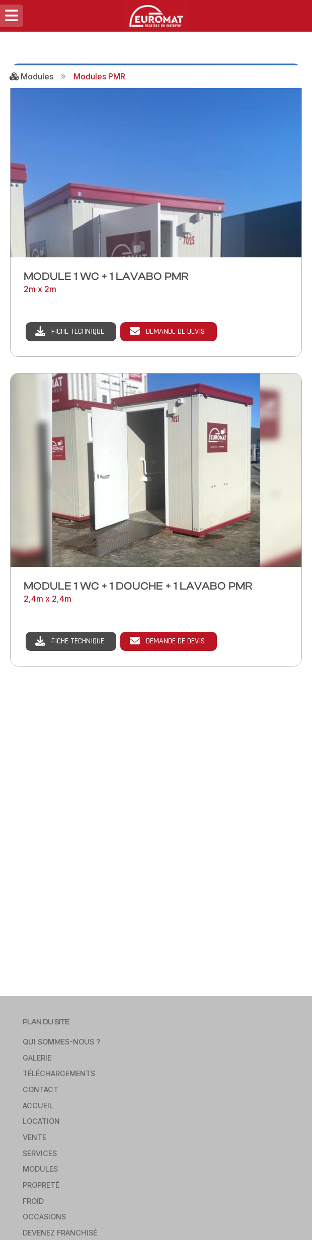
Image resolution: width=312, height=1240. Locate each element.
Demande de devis (175, 331)
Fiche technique (77, 331)
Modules (31, 76)
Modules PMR (99, 76)
